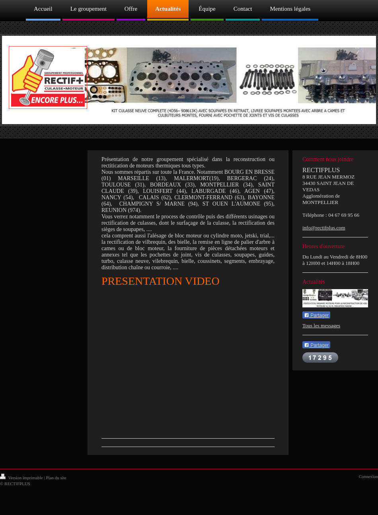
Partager (316, 315)
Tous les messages (321, 325)
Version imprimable (22, 477)
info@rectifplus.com (323, 228)
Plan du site (56, 477)
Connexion (368, 476)
